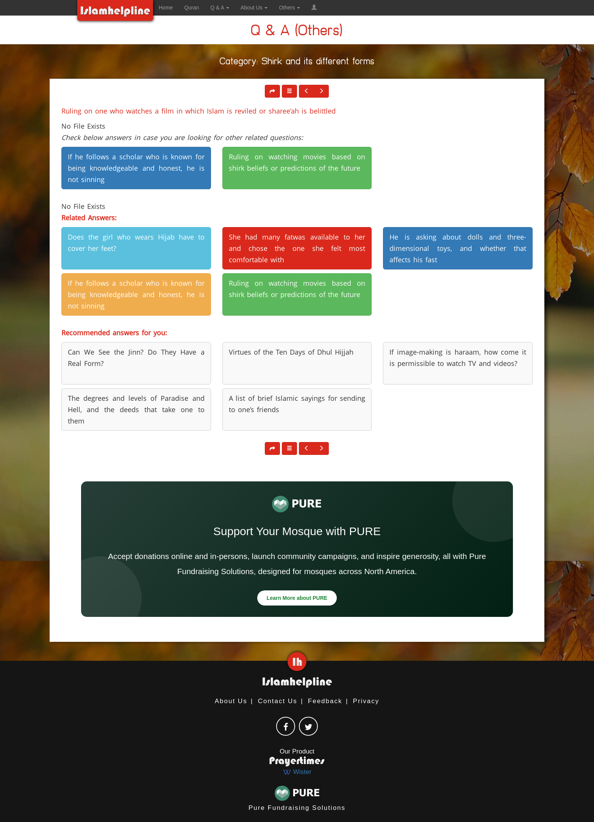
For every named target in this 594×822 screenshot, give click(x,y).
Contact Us (277, 701)
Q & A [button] (219, 8)
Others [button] (289, 8)
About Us (231, 701)
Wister (297, 771)
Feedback (325, 701)
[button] (314, 7)
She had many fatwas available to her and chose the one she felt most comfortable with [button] (297, 248)
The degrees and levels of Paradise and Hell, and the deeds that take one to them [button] (136, 409)
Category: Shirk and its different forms (297, 62)
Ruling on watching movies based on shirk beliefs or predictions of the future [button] (297, 162)
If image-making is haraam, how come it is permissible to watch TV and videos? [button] (457, 357)
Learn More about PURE (297, 598)
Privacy (366, 701)
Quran (191, 8)
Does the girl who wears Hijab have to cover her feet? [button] (136, 242)
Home (166, 8)
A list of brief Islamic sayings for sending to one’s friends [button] (297, 404)
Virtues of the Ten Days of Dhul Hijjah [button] (291, 352)
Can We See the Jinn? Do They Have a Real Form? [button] (136, 357)
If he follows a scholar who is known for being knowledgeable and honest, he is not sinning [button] (136, 168)
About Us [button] (254, 8)
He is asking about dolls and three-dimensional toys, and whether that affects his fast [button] (457, 248)
